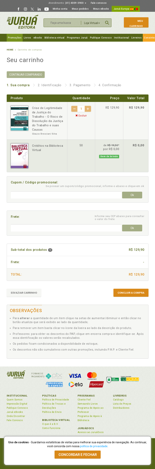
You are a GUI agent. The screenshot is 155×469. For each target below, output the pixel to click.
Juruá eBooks (15, 412)
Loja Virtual (92, 23)
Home (10, 50)
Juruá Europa (126, 8)
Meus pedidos (80, 8)
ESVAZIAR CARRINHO (24, 292)
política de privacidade (94, 446)
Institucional (121, 37)
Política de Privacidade (55, 399)
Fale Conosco (15, 420)
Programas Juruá (77, 37)
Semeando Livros (88, 403)
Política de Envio (52, 412)
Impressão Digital (17, 403)
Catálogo (118, 399)
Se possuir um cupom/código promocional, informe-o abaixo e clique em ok (95, 186)
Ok (132, 195)
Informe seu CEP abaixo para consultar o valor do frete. (119, 218)
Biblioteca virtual (55, 37)
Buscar (107, 23)
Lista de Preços (122, 403)
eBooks (37, 37)
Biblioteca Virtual (56, 420)
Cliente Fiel (84, 399)
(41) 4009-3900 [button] (67, 3)
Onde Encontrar (16, 416)
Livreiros (136, 37)
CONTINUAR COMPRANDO (25, 74)
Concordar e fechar (77, 455)
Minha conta (60, 8)
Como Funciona (51, 428)
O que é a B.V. (50, 424)
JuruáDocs (86, 428)
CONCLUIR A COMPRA (131, 292)
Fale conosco (99, 3)
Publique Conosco (101, 37)
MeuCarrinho (134, 23)
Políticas (49, 395)
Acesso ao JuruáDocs (91, 432)
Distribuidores (121, 408)
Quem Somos (15, 399)
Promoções (15, 37)
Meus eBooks (101, 8)
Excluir (81, 115)
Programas (86, 395)
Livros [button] (27, 37)
